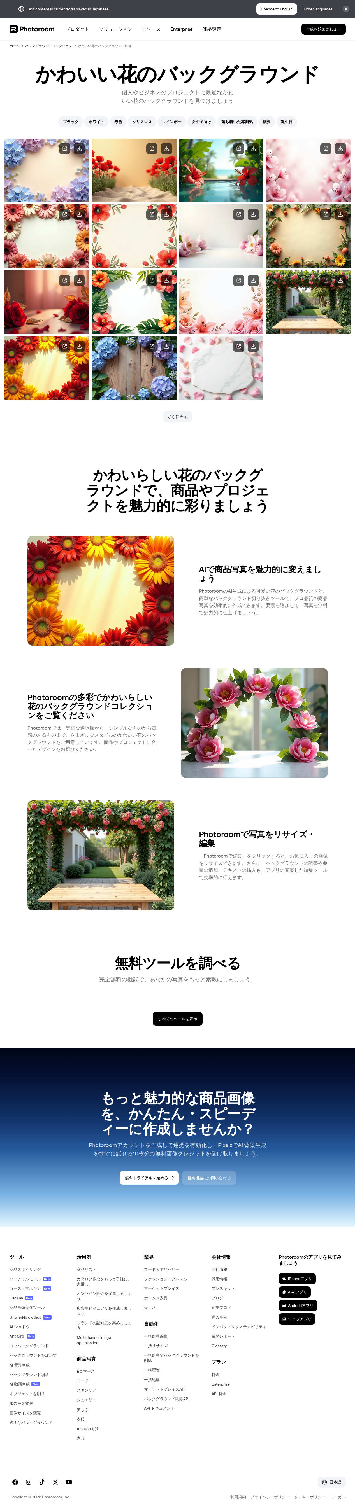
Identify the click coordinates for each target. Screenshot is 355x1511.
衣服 (81, 1419)
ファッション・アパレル (165, 1278)
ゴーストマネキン (30, 1288)
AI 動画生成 (25, 1384)
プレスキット (223, 1288)
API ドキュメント (159, 1408)
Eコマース (86, 1371)
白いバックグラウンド (29, 1345)
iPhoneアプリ (297, 1278)
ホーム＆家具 (156, 1297)
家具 (81, 1438)
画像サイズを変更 (25, 1413)
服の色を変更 (21, 1403)
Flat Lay (21, 1297)
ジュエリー (86, 1399)
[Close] (346, 9)
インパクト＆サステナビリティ (239, 1326)
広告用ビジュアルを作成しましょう (104, 1311)
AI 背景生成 (20, 1365)
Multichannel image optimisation (94, 1340)
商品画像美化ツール (27, 1307)
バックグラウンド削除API (166, 1398)
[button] (38, 1257)
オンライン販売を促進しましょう (104, 1296)
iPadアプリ (294, 1292)
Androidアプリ (298, 1305)
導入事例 (219, 1317)
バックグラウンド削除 (29, 1374)
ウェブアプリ (297, 1318)
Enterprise (221, 1384)
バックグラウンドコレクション (48, 46)
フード (83, 1380)
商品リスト (86, 1269)
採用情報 (219, 1278)
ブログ (217, 1297)
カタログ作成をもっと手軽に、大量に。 (104, 1281)
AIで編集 (22, 1336)
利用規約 (238, 1497)
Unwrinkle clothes (31, 1317)
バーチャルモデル (30, 1278)
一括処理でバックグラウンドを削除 (171, 1358)
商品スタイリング (25, 1269)
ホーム (15, 46)
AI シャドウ (20, 1326)
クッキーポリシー (310, 1497)
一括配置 (152, 1370)
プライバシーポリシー (270, 1497)
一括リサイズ (156, 1345)
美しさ (83, 1409)
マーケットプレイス (161, 1288)
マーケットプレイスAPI (164, 1389)
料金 (215, 1374)
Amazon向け (88, 1428)
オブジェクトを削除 (27, 1393)
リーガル (338, 1497)
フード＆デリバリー (161, 1269)
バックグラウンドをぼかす (33, 1355)
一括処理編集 (156, 1336)
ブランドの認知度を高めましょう (104, 1325)
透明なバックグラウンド (31, 1422)
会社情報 (219, 1269)
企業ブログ (221, 1307)
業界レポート (223, 1336)
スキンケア (86, 1390)
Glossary (219, 1345)
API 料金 (219, 1393)
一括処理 (152, 1379)
